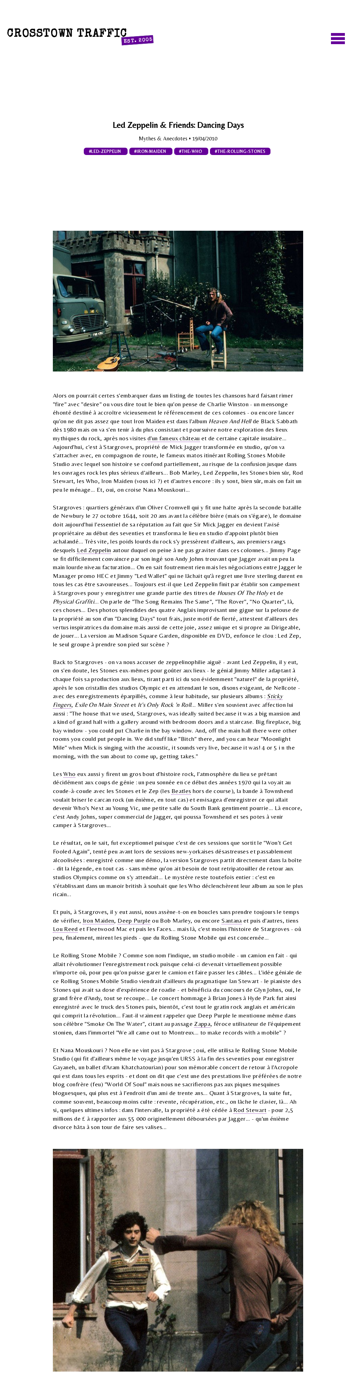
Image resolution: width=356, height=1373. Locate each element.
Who (69, 773)
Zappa (202, 1023)
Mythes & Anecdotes (164, 138)
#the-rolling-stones (240, 151)
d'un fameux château (173, 438)
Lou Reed (65, 928)
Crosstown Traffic (80, 36)
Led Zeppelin (94, 550)
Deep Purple (134, 920)
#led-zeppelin (106, 151)
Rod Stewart (249, 1109)
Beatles (181, 790)
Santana (231, 920)
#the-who (191, 151)
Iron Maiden (98, 920)
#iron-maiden (151, 151)
